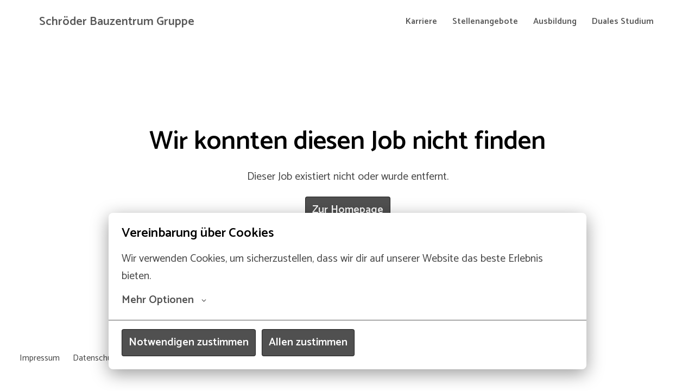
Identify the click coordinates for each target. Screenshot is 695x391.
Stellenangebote (485, 21)
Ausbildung (555, 21)
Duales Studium (623, 21)
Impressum (40, 358)
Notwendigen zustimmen (189, 342)
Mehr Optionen (164, 300)
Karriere (421, 21)
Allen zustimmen (308, 342)
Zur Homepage (347, 210)
